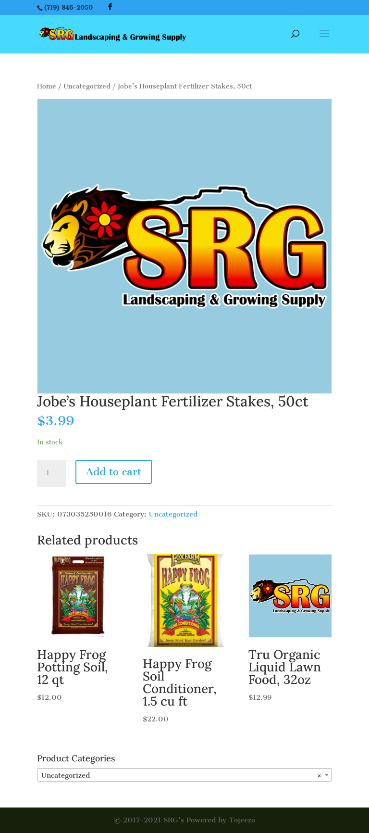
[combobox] (184, 775)
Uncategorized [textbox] (181, 775)
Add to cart (113, 472)
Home (46, 86)
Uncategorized (87, 86)
